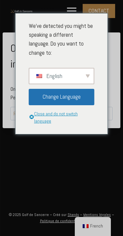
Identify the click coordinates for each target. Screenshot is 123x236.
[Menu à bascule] (71, 11)
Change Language (62, 96)
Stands (73, 214)
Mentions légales (97, 214)
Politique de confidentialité (61, 221)
